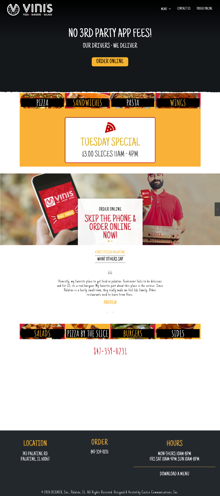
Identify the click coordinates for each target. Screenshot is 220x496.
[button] (108, 241)
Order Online (204, 9)
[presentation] (107, 321)
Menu (164, 9)
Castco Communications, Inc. (160, 493)
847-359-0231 (110, 359)
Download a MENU (174, 474)
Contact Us (184, 9)
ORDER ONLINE (110, 62)
